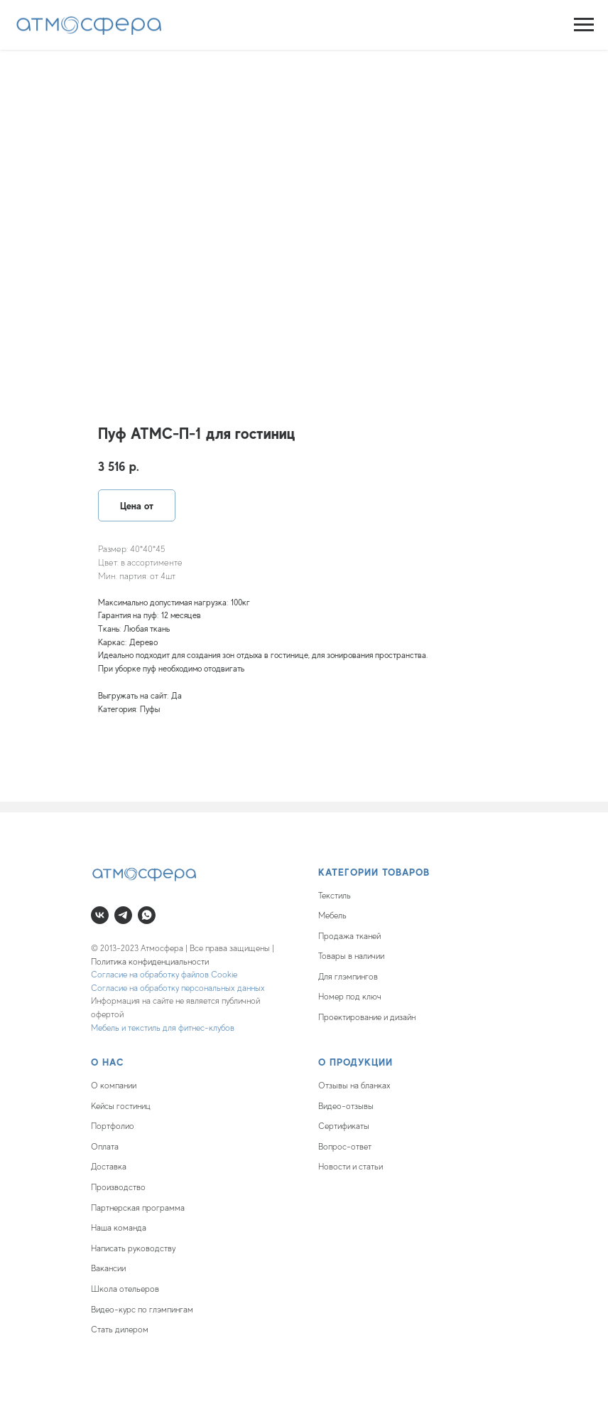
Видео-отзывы (346, 1106)
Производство (118, 1187)
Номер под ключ (349, 997)
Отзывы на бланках (354, 1086)
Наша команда (118, 1228)
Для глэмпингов (348, 977)
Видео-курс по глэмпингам (142, 1310)
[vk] (100, 915)
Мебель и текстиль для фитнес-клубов (162, 1028)
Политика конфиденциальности (150, 962)
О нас (107, 1062)
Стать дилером (119, 1330)
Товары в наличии (351, 956)
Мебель (332, 915)
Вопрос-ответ (344, 1147)
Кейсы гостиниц (121, 1106)
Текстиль (334, 896)
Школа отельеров (125, 1289)
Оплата (105, 1147)
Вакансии (108, 1268)
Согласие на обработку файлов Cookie (164, 975)
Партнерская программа (138, 1208)
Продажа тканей (349, 936)
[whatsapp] (147, 915)
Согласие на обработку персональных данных (178, 988)
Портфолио (112, 1126)
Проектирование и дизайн (367, 1017)
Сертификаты (343, 1126)
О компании (113, 1086)
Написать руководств (131, 1248)
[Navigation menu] (584, 25)
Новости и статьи (350, 1167)
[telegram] (123, 915)
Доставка (108, 1167)
